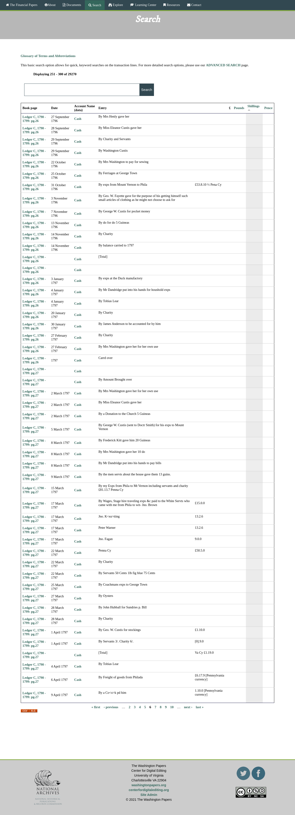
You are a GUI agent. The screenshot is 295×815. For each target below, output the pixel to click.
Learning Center (145, 4)
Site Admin (148, 795)
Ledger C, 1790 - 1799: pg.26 (34, 119)
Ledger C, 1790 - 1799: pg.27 (34, 371)
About (51, 4)
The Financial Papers (23, 4)
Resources (173, 4)
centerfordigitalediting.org (149, 790)
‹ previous (111, 707)
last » (200, 707)
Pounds (239, 108)
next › (188, 707)
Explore (117, 4)
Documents (73, 4)
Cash (77, 119)
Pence (268, 108)
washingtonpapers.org (149, 785)
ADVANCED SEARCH (223, 65)
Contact (195, 4)
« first (95, 707)
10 (172, 707)
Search (96, 5)
